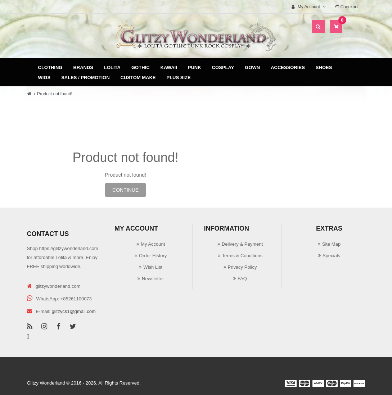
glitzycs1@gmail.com (74, 311)
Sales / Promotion (85, 77)
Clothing (50, 67)
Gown (252, 67)
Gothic (140, 67)
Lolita (112, 67)
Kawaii (169, 67)
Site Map (331, 244)
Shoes (324, 67)
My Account (153, 244)
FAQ (242, 278)
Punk (194, 67)
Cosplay (223, 67)
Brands (83, 67)
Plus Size (179, 77)
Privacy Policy (242, 267)
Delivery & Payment (242, 244)
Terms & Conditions (242, 255)
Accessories (288, 67)
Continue (125, 190)
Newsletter (153, 278)
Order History (153, 255)
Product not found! (54, 93)
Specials (331, 255)
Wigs (44, 77)
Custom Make (138, 77)
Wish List (152, 267)
